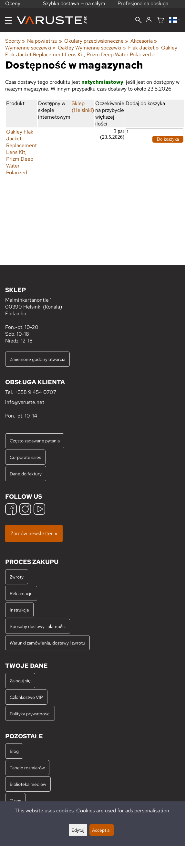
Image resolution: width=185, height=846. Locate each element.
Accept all (101, 830)
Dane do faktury (26, 474)
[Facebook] (11, 509)
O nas (15, 800)
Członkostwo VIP (26, 697)
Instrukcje (19, 610)
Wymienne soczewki (30, 47)
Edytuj (77, 830)
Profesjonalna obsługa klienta (143, 7)
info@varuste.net (24, 402)
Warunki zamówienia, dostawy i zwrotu (47, 643)
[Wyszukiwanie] (138, 21)
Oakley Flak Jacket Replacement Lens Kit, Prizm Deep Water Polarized (91, 51)
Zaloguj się (20, 681)
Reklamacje (21, 593)
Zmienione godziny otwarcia (37, 359)
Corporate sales (25, 457)
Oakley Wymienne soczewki (92, 47)
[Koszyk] (160, 20)
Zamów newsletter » (33, 533)
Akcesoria (143, 41)
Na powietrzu (44, 41)
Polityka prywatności (30, 713)
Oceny (17, 6)
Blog (14, 751)
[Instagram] (25, 509)
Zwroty (17, 577)
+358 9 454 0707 (35, 392)
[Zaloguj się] (149, 20)
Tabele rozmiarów (27, 768)
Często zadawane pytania (35, 441)
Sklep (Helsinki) (83, 107)
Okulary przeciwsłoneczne (96, 41)
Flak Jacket (143, 47)
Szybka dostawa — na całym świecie (74, 7)
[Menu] (8, 20)
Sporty (15, 41)
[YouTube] (39, 509)
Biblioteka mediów (28, 784)
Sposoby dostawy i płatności (38, 626)
